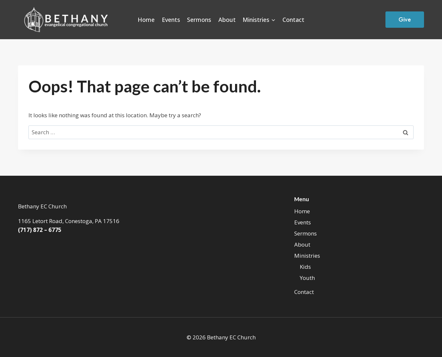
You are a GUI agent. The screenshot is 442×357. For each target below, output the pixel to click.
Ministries (307, 255)
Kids (305, 266)
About (227, 20)
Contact (293, 20)
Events (171, 20)
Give (405, 19)
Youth (307, 278)
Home (146, 20)
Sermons (199, 20)
